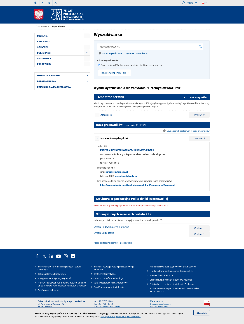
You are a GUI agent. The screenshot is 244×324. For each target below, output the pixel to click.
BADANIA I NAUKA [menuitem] (63, 81)
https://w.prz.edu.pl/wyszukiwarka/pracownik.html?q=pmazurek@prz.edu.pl (137, 185)
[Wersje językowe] (204, 3)
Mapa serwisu (156, 301)
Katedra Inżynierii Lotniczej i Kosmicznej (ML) (127, 150)
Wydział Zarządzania (104, 232)
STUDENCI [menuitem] (42, 47)
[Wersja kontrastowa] (36, 3)
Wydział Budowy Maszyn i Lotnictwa (111, 226)
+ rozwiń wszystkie (195, 97)
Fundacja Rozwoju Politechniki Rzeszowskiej (171, 270)
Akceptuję (202, 313)
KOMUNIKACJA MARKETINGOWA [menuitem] (63, 86)
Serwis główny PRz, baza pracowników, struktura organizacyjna (131, 65)
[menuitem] (87, 35)
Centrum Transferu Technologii (108, 278)
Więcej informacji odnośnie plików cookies (121, 316)
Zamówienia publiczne (48, 289)
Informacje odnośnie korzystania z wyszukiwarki (124, 53)
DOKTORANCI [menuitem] (44, 53)
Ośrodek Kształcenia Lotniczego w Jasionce (171, 279)
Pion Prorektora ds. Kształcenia (109, 287)
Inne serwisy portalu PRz (116, 72)
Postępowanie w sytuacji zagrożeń (54, 278)
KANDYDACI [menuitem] (43, 41)
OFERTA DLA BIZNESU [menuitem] (63, 75)
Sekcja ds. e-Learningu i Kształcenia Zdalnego (172, 284)
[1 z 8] (99, 65)
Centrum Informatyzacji (105, 273)
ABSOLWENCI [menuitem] (44, 58)
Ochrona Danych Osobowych (52, 273)
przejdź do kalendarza (126, 176)
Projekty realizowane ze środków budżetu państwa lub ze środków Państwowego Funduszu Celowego (62, 284)
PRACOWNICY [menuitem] (44, 64)
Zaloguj (189, 3)
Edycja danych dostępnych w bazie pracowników (186, 131)
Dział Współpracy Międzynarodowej (111, 282)
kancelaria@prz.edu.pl (110, 306)
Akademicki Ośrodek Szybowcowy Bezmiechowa (173, 266)
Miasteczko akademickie (161, 275)
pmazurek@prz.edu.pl (117, 172)
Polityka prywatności (159, 306)
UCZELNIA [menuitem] (42, 36)
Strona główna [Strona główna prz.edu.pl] (42, 26)
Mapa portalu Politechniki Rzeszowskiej (113, 242)
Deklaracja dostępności (160, 304)
